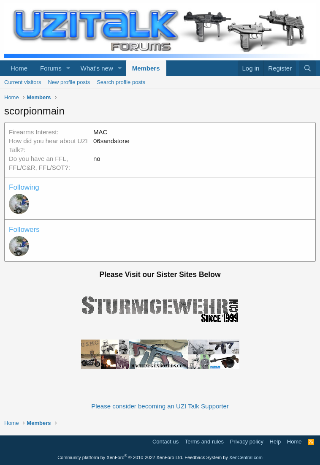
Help (275, 441)
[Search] (307, 68)
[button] (68, 68)
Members (146, 68)
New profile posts (69, 82)
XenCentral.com (246, 457)
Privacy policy (246, 441)
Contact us (165, 441)
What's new (97, 68)
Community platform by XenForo (120, 457)
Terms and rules (204, 441)
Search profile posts (121, 82)
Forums (51, 68)
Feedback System (203, 457)
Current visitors (22, 82)
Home (19, 68)
